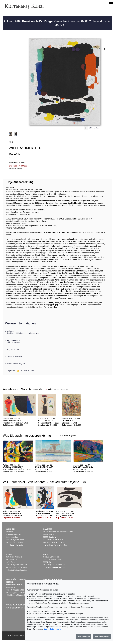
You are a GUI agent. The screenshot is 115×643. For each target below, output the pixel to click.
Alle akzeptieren (102, 636)
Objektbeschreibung (20, 182)
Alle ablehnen (84, 636)
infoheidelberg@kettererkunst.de (18, 595)
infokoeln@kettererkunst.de (54, 567)
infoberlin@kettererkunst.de (16, 570)
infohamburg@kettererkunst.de (55, 545)
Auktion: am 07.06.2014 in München (57, 21)
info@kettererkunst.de (14, 545)
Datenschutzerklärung (52, 629)
